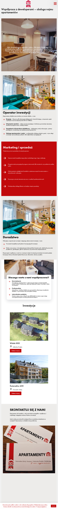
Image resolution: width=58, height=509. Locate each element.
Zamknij (53, 506)
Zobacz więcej (16, 350)
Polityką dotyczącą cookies (40, 505)
